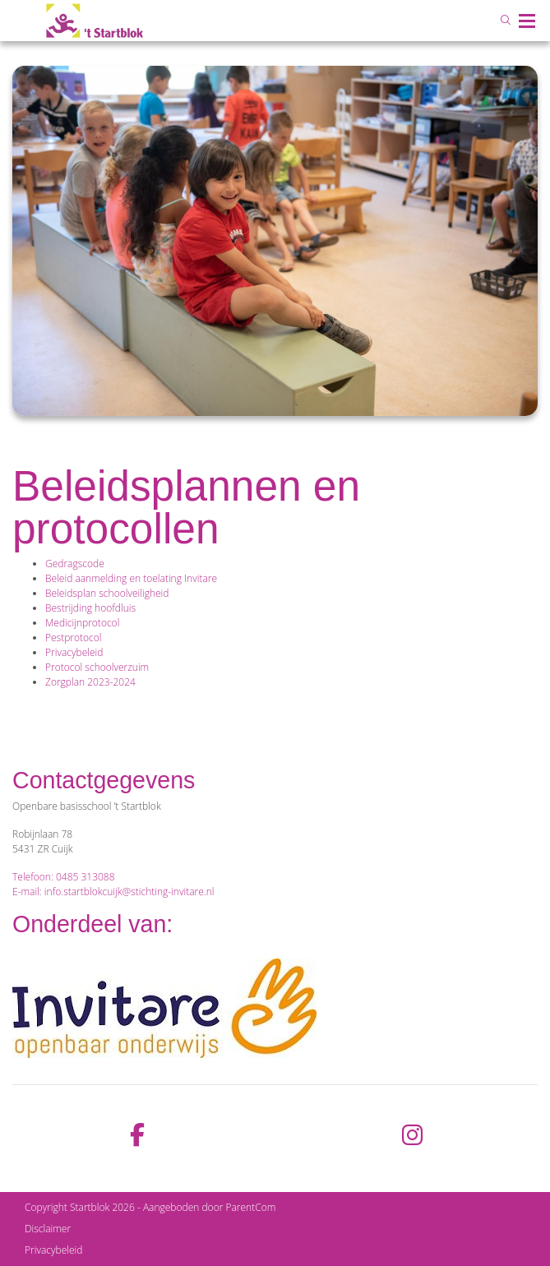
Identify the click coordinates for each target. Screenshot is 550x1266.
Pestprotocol (73, 638)
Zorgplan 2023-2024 (90, 682)
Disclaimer (48, 1229)
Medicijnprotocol (82, 623)
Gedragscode (74, 564)
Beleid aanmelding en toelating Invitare (131, 578)
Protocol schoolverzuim (97, 667)
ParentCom (250, 1207)
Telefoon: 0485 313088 (63, 877)
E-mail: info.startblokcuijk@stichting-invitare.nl (113, 892)
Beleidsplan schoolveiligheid (107, 593)
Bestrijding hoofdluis (90, 608)
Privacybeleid (74, 652)
